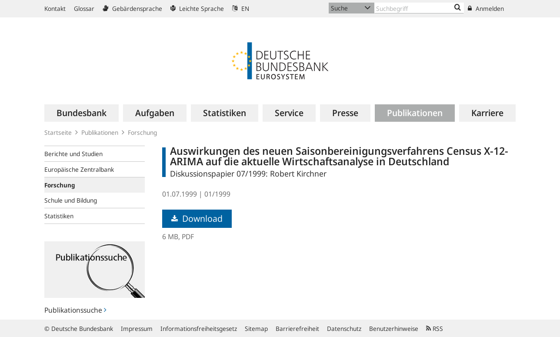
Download (197, 218)
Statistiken (58, 216)
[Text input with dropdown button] (419, 8)
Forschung (142, 132)
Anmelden (486, 8)
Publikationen (99, 132)
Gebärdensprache (132, 8)
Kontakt (55, 8)
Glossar (84, 8)
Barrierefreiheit (297, 328)
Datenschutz (344, 328)
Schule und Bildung (70, 200)
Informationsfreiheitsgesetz (198, 328)
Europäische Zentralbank (79, 169)
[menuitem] (81, 113)
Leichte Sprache (197, 8)
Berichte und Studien (73, 154)
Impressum (137, 328)
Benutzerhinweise (393, 328)
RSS (434, 328)
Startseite (58, 132)
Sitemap (256, 328)
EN (240, 8)
